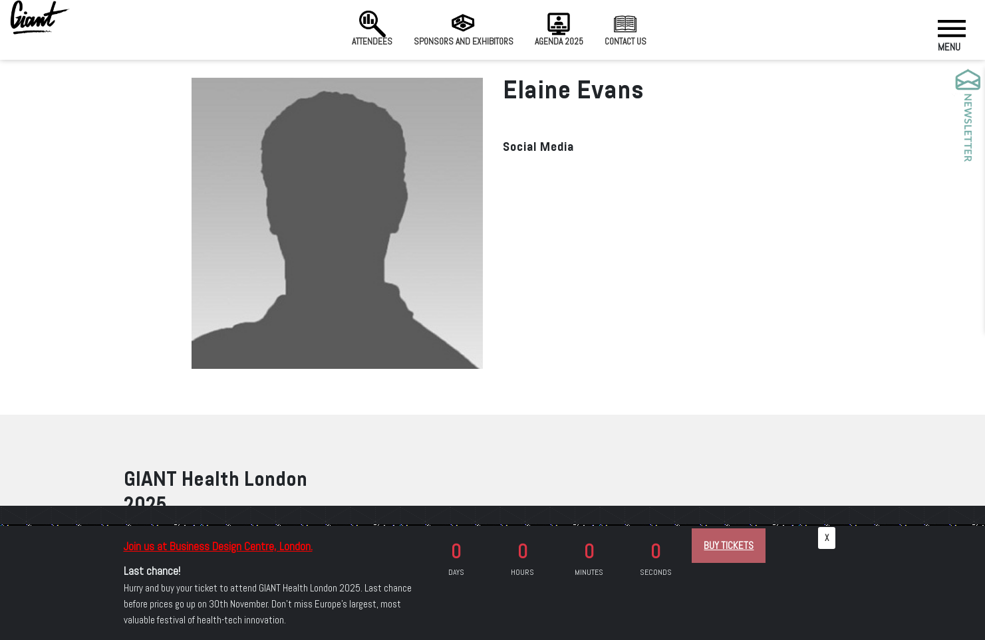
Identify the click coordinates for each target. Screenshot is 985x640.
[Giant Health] (40, 17)
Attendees (372, 29)
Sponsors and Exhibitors (463, 29)
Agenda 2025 (559, 29)
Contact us (625, 29)
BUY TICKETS (729, 546)
